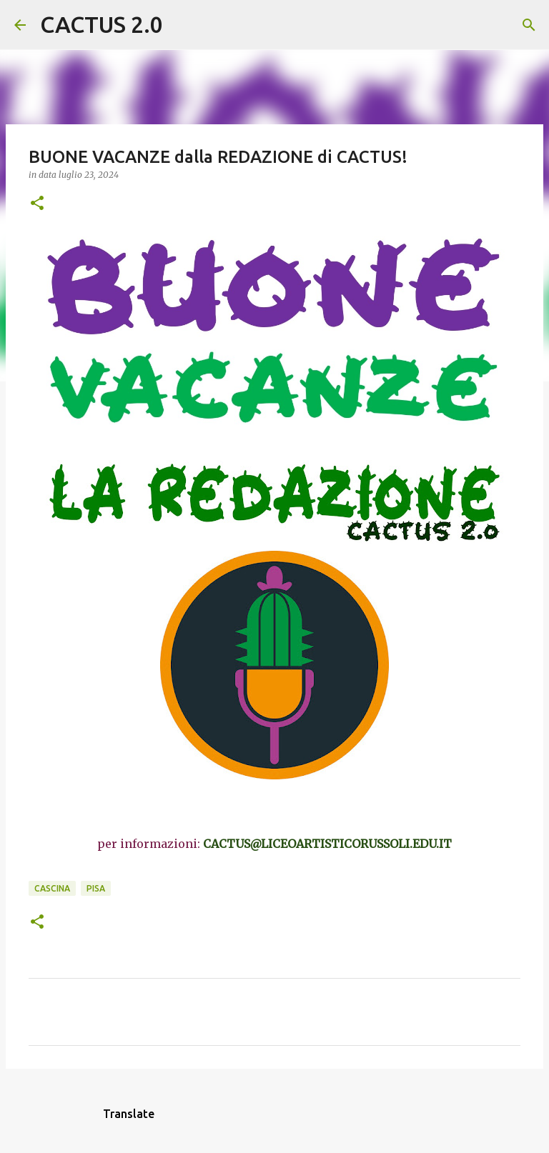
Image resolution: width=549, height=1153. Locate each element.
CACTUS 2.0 (101, 24)
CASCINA (52, 888)
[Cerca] (183, 25)
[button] (37, 204)
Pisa (95, 888)
